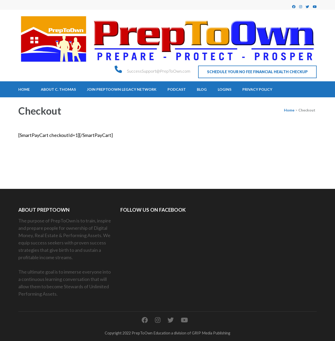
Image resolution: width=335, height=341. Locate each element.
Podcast (177, 89)
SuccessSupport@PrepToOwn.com (158, 70)
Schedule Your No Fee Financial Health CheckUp (257, 72)
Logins (224, 89)
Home (24, 89)
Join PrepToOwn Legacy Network (122, 89)
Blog (202, 89)
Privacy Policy (257, 89)
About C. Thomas (58, 89)
